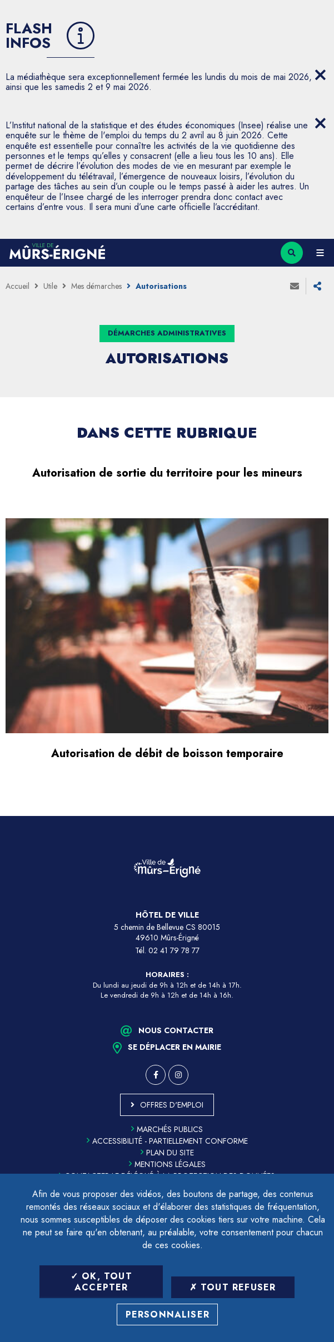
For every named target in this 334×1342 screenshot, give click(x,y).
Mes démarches (96, 286)
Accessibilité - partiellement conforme (167, 1140)
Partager (317, 286)
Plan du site (167, 1152)
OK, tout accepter (101, 1281)
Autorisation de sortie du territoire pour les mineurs (167, 473)
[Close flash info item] (320, 75)
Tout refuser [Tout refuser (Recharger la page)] (233, 1287)
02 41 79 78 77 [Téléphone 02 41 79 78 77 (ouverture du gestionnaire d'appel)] (174, 950)
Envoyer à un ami (294, 286)
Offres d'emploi (171, 1104)
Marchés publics (167, 1129)
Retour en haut (317, 816)
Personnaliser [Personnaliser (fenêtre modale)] (168, 1314)
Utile (50, 286)
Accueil (17, 286)
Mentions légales (167, 1164)
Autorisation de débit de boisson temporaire (167, 753)
